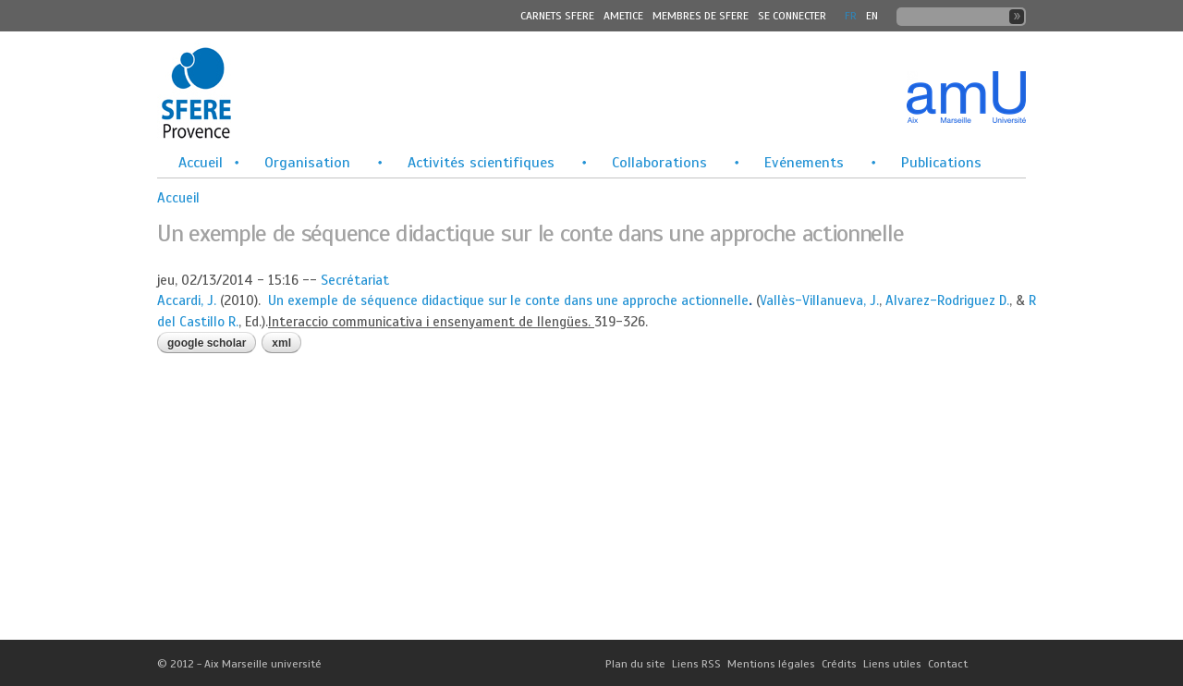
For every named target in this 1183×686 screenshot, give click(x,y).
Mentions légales (771, 663)
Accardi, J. (186, 300)
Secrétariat (355, 280)
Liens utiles (892, 663)
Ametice (623, 15)
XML (281, 343)
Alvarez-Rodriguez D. (947, 300)
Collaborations (659, 162)
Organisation (307, 162)
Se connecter (792, 15)
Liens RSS (696, 663)
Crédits (839, 663)
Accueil (200, 162)
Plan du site (635, 663)
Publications (941, 162)
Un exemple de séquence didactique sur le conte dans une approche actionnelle (508, 300)
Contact (948, 663)
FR (851, 15)
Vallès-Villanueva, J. (819, 300)
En (872, 15)
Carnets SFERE (557, 15)
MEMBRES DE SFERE (700, 15)
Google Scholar (206, 343)
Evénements (804, 162)
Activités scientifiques (481, 162)
